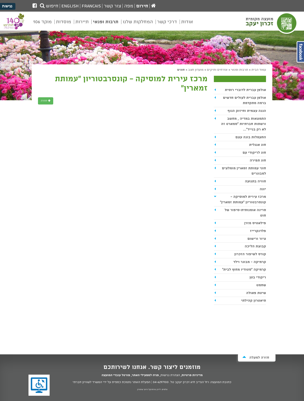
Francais (91, 6)
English (70, 6)
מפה (128, 6)
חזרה (45, 101)
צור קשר (112, 6)
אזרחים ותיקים (217, 70)
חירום (142, 6)
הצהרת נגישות (170, 375)
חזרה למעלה (255, 357)
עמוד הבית (258, 70)
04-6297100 (161, 382)
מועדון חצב (196, 70)
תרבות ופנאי (239, 70)
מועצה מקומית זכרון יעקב (271, 23)
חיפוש (49, 6)
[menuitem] (187, 24)
